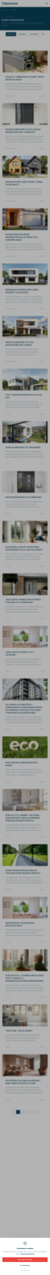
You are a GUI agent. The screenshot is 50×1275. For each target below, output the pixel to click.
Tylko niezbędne (25, 1270)
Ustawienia (25, 1265)
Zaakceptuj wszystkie (25, 1259)
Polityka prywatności (27, 1254)
